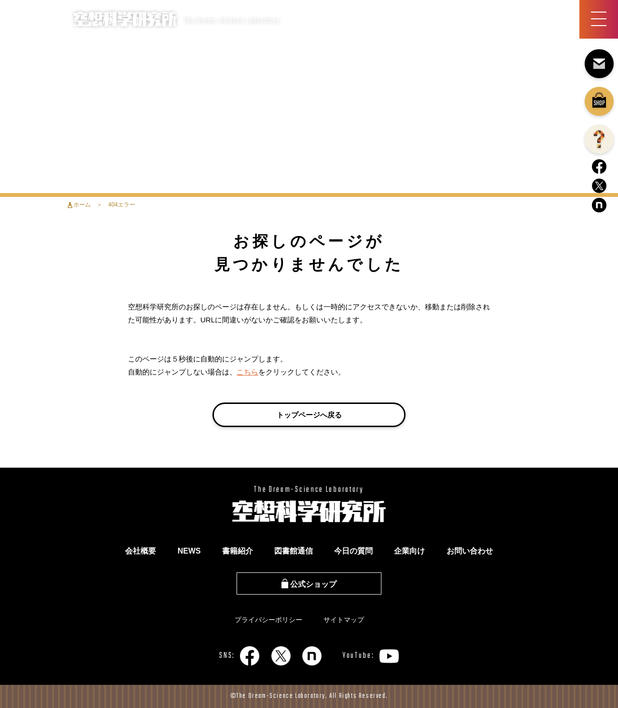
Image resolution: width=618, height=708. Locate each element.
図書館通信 (293, 551)
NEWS (189, 551)
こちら (247, 372)
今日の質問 (353, 551)
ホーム (82, 204)
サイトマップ (343, 620)
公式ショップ (309, 584)
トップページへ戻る (309, 415)
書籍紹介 (237, 551)
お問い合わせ (470, 551)
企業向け (409, 551)
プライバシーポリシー (268, 620)
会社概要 (140, 551)
